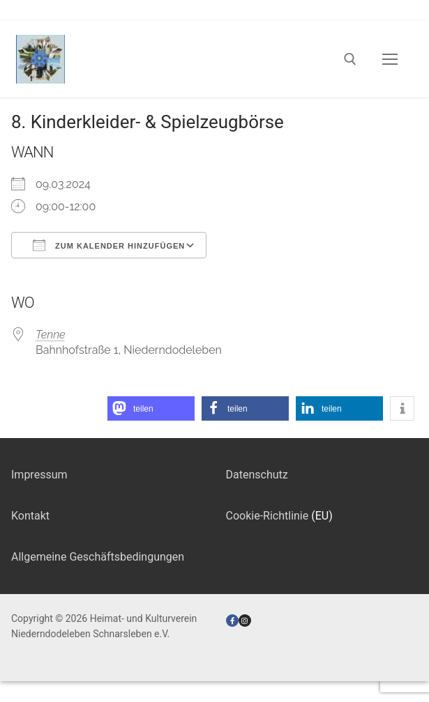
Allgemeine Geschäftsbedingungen (97, 556)
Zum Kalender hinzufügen (109, 245)
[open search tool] (350, 59)
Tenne (51, 334)
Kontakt (30, 515)
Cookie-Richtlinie (267, 515)
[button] (151, 408)
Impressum (39, 474)
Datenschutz (257, 474)
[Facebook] (232, 620)
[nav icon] (390, 59)
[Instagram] (245, 620)
